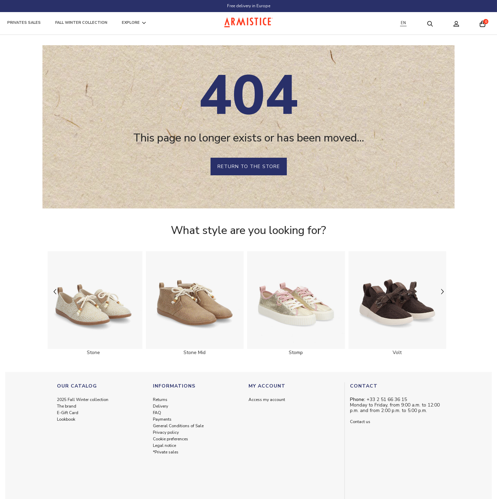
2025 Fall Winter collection (82, 399)
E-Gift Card (67, 412)
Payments (162, 419)
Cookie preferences (170, 439)
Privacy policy (166, 432)
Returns (160, 399)
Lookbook (66, 419)
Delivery (160, 406)
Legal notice (164, 445)
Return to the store (248, 166)
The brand (66, 406)
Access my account (266, 399)
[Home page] (248, 22)
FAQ (157, 412)
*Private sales (165, 452)
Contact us (360, 421)
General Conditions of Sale (178, 426)
